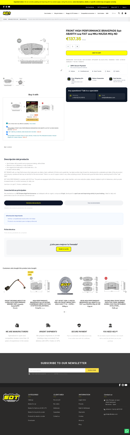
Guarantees (56, 412)
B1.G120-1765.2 (103, 59)
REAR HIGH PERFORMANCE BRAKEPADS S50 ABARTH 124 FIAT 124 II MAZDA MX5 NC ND (90, 302)
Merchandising (90, 7)
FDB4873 (81, 61)
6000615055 (69, 59)
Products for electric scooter (36, 416)
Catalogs (30, 400)
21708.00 (122, 59)
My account (56, 400)
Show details (32, 123)
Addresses (56, 408)
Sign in (124, 7)
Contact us (56, 416)
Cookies (81, 416)
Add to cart (96, 53)
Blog (80, 424)
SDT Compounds (103, 7)
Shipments (82, 412)
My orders (56, 404)
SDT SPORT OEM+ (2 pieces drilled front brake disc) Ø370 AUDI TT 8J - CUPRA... (64, 302)
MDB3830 (112, 59)
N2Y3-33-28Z (78, 59)
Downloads (31, 420)
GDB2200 (69, 61)
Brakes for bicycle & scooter (36, 412)
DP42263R (95, 59)
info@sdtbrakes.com (112, 414)
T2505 (117, 59)
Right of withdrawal (84, 408)
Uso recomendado (94, 203)
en (114, 13)
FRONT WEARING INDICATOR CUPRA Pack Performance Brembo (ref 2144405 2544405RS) (15, 303)
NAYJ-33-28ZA (87, 59)
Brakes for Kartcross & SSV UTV (37, 408)
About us (81, 420)
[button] (4, 291)
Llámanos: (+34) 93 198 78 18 (114, 409)
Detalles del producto (33, 203)
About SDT (115, 7)
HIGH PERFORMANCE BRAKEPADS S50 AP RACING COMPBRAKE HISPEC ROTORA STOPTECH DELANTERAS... (40, 303)
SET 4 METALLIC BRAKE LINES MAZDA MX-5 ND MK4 (22, 132)
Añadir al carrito (64, 249)
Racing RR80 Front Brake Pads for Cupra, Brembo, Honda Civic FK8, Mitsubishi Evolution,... (114, 303)
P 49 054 (75, 61)
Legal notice (50, 374)
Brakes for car (32, 404)
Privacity (81, 404)
